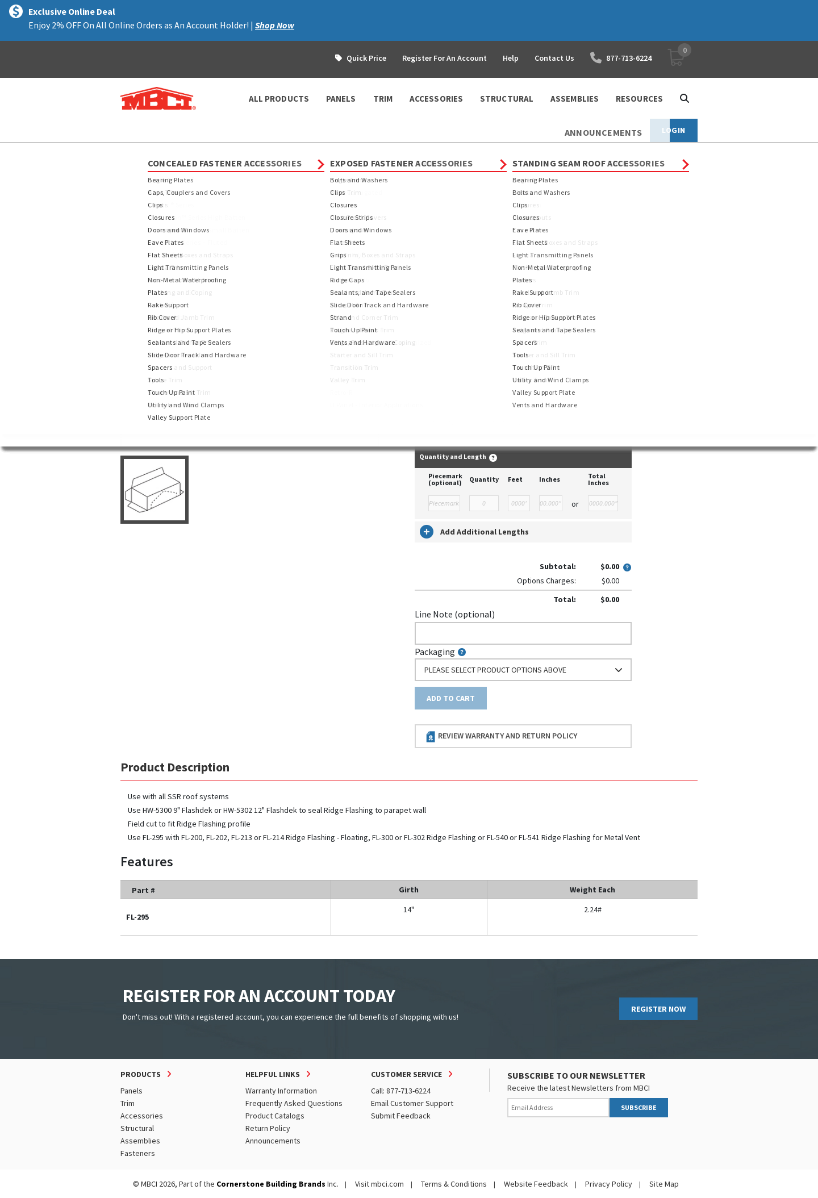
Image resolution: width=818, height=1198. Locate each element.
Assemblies (140, 1141)
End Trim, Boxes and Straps (380, 153)
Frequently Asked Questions (294, 1103)
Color (425, 326)
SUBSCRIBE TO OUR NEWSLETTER (576, 1075)
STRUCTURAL (506, 98)
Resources (639, 98)
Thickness (434, 277)
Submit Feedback (401, 1116)
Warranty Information (281, 1091)
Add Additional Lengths (474, 532)
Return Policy (267, 1128)
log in (480, 423)
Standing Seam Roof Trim (275, 153)
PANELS (341, 98)
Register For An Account (444, 58)
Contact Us (554, 58)
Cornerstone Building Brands (270, 1184)
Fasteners (137, 1153)
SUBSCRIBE (639, 1107)
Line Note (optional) (455, 614)
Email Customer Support (412, 1103)
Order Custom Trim (459, 254)
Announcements (273, 1141)
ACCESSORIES (436, 98)
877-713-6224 (621, 58)
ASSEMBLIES (574, 98)
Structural (137, 1128)
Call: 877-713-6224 (401, 1091)
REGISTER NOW (658, 1009)
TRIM (383, 98)
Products (169, 153)
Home (130, 153)
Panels (131, 1091)
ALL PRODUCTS (279, 98)
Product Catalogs (274, 1116)
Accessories (141, 1116)
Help (511, 58)
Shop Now (274, 25)
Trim (209, 153)
